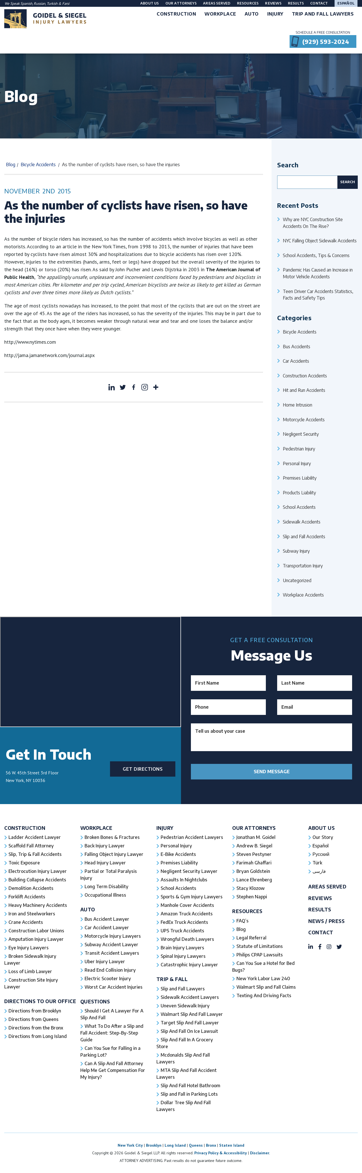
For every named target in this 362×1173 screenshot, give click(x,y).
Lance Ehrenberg (254, 880)
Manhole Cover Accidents (187, 905)
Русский (321, 854)
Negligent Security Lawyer (189, 871)
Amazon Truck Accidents (187, 913)
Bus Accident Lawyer (107, 919)
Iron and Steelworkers (31, 913)
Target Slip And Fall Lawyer (190, 1022)
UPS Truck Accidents (182, 930)
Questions (95, 1002)
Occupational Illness (105, 895)
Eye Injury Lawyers (28, 947)
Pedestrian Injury (299, 448)
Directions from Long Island (37, 1036)
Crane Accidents (25, 922)
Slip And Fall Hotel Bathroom (190, 1085)
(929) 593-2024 (325, 41)
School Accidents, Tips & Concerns (316, 255)
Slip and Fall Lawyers (183, 989)
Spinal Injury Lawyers (183, 956)
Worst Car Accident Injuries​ (114, 987)
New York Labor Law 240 (263, 978)
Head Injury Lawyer (105, 863)
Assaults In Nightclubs (184, 880)
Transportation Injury (303, 565)
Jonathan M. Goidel (255, 837)
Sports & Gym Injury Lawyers (192, 896)
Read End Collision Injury (110, 970)
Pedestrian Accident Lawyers (192, 837)
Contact (319, 3)
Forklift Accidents (26, 896)
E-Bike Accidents (178, 854)
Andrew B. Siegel (254, 846)
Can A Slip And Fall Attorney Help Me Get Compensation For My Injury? (112, 1070)
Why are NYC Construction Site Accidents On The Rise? (313, 223)
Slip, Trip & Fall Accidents (35, 854)
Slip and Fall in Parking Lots (189, 1094)
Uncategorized (297, 580)
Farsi (65, 3)
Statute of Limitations (259, 946)
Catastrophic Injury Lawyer (189, 964)
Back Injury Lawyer (105, 846)
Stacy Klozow (250, 888)
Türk (317, 863)
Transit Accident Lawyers (112, 953)
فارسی (319, 871)
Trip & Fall (172, 979)
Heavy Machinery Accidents (37, 905)
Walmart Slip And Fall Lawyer (192, 1014)
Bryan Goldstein (253, 871)
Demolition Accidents (30, 888)
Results (296, 3)
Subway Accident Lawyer (111, 944)
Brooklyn (153, 1145)
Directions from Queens (33, 1019)
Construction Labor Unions (36, 930)
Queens (196, 1145)
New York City (130, 1145)
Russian (39, 3)
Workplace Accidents (303, 594)
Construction (24, 828)
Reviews (273, 3)
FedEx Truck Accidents (184, 922)
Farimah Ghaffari (254, 863)
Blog (10, 164)
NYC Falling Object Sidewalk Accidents (320, 240)
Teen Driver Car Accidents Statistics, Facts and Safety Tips (318, 295)
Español (346, 3)
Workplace (96, 828)
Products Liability (299, 492)
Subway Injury (296, 551)
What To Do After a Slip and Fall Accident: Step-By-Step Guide (111, 1032)
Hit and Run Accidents (304, 390)
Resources (248, 3)
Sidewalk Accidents (301, 521)
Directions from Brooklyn (34, 1011)
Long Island (175, 1145)
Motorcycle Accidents (304, 419)
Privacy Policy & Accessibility (220, 1152)
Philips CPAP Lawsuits (259, 955)
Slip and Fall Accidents (304, 536)
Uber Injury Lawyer (105, 961)
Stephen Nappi (251, 896)
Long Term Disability (106, 886)
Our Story (323, 837)
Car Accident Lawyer (107, 927)
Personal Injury (297, 463)
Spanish (26, 3)
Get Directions (143, 769)
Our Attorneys (181, 3)
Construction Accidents (305, 375)
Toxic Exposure (24, 863)
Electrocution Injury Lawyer (37, 871)
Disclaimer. (260, 1152)
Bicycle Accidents (38, 164)
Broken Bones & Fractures (112, 837)
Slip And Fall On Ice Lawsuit (189, 1031)
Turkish (52, 3)
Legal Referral (251, 938)
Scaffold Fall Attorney (31, 846)
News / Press (326, 921)
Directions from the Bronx (35, 1028)
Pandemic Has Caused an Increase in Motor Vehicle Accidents (318, 273)
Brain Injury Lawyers (182, 947)
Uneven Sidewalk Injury (185, 1006)
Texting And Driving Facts (263, 995)
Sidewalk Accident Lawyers (190, 997)
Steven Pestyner (254, 854)
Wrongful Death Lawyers (187, 939)
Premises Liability (299, 477)
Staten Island (231, 1145)
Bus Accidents (296, 346)
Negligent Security (301, 434)
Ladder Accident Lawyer (34, 837)
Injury (165, 828)
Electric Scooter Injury (108, 978)
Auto (87, 910)
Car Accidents (296, 361)
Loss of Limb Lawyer (30, 971)
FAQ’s (242, 921)
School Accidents (299, 507)
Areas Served (216, 3)
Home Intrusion (297, 404)
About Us (149, 3)
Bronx (211, 1145)
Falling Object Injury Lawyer (114, 854)
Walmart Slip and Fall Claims (266, 987)
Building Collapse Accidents (37, 880)
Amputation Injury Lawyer (36, 939)
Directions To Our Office (40, 1001)
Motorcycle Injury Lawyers (113, 936)
